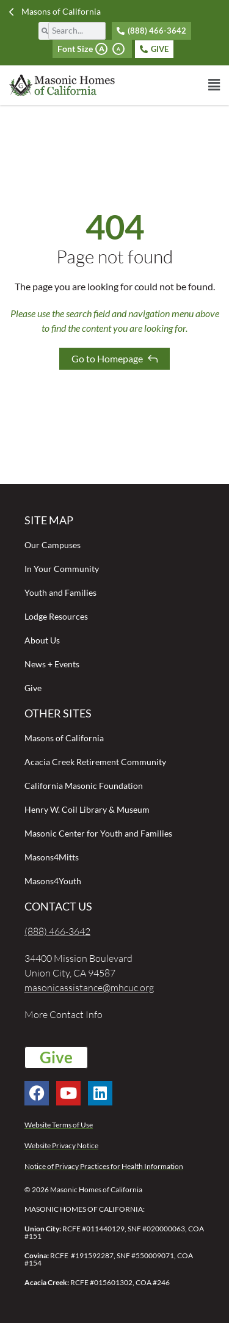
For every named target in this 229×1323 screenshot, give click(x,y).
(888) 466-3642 (57, 931)
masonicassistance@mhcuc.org (89, 987)
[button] (167, 85)
